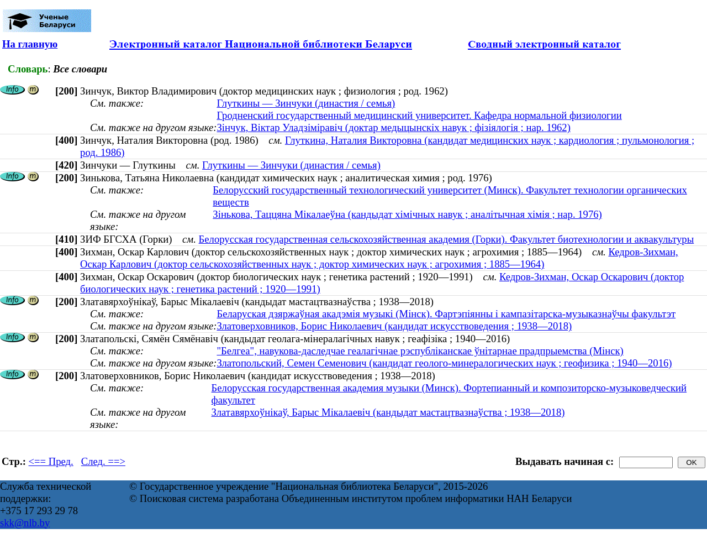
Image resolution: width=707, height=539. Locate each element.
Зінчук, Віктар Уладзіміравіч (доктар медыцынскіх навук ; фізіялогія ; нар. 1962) (393, 127)
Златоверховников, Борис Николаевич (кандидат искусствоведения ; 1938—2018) (394, 326)
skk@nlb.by (25, 522)
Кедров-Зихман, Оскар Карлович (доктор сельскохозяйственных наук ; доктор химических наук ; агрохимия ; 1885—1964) (379, 258)
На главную (29, 44)
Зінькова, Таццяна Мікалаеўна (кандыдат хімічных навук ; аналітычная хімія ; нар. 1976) (407, 214)
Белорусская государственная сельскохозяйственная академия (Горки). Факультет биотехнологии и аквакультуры (446, 239)
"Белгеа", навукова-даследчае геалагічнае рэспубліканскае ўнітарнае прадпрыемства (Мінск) (420, 351)
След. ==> (103, 461)
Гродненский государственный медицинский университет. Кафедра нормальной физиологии (419, 115)
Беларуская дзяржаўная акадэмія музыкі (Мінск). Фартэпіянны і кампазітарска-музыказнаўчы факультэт (446, 314)
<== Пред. (51, 461)
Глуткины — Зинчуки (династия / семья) (306, 103)
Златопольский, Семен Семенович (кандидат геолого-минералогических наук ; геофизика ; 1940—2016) (444, 363)
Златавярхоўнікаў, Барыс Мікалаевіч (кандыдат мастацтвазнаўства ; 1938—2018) (388, 412)
